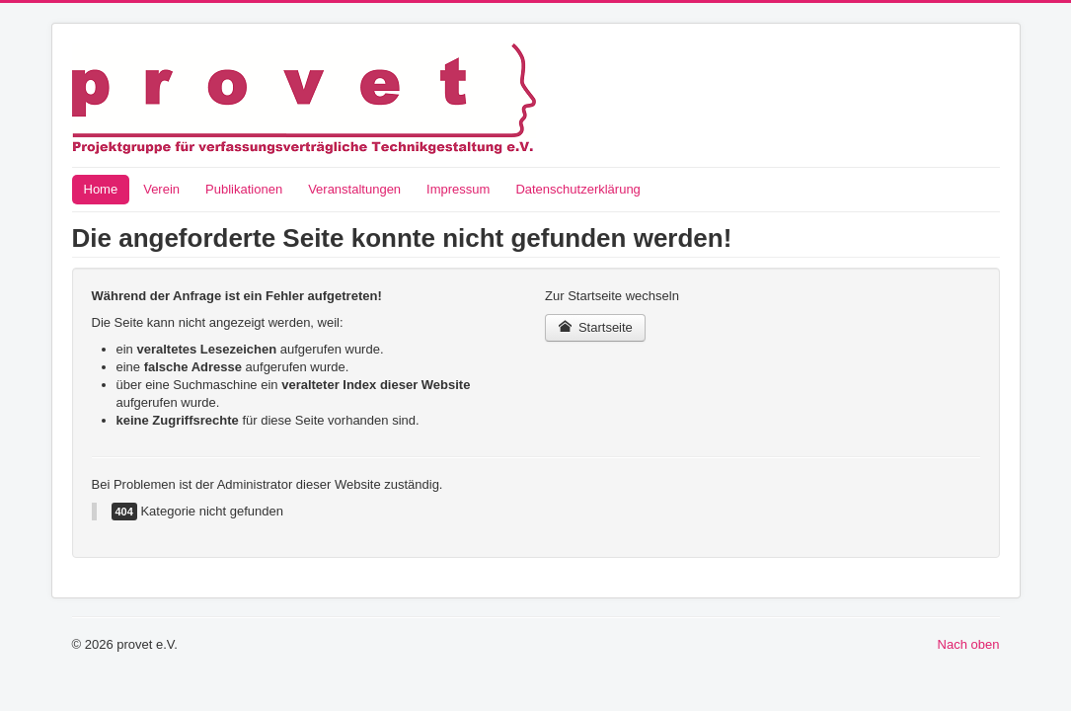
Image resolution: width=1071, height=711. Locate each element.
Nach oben (969, 644)
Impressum (458, 189)
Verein (161, 189)
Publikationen (243, 189)
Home (101, 189)
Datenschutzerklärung (577, 189)
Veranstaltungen (354, 189)
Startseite (595, 327)
